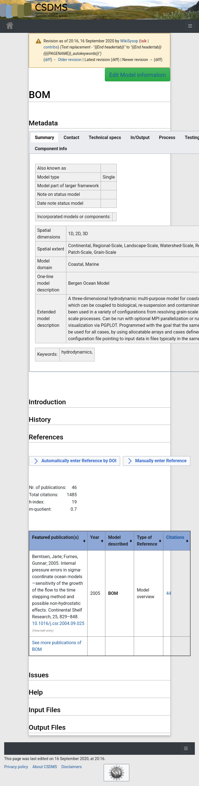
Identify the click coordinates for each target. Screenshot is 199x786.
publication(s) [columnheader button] (55, 537)
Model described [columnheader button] (118, 541)
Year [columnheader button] (94, 537)
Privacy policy (16, 767)
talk (143, 41)
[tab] (44, 137)
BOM (113, 593)
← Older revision (67, 59)
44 (168, 593)
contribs (50, 47)
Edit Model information (137, 75)
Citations (175, 537)
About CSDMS (44, 767)
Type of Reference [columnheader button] (147, 541)
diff (48, 59)
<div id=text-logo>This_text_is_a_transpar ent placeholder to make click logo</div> (8, 9)
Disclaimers (71, 767)
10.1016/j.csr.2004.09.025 (58, 623)
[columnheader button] (176, 541)
